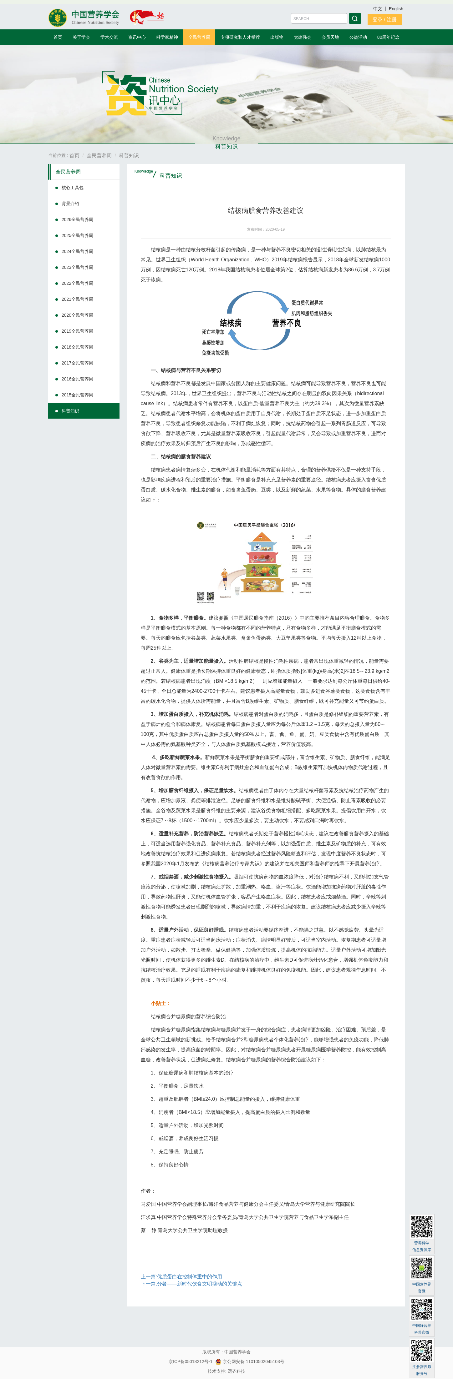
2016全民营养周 (77, 378)
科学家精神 (167, 37)
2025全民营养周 (77, 235)
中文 (378, 8)
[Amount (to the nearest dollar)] (319, 18)
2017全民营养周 (77, 362)
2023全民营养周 (77, 267)
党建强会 (302, 37)
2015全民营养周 (77, 394)
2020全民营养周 (77, 315)
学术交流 (109, 37)
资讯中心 (137, 37)
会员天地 (330, 37)
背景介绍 (70, 203)
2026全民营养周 (77, 219)
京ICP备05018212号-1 (190, 1361)
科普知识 (70, 410)
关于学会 (81, 37)
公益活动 (358, 37)
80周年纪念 (388, 37)
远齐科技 (236, 1371)
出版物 (276, 37)
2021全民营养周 (77, 299)
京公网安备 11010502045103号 (249, 1361)
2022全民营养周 (77, 283)
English (396, 8)
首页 (57, 37)
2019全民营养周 (77, 331)
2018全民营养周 (77, 347)
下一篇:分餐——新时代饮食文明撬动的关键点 (191, 1283)
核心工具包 (73, 187)
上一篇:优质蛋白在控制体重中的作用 (181, 1276)
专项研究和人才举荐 (240, 37)
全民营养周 (199, 37)
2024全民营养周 (77, 251)
